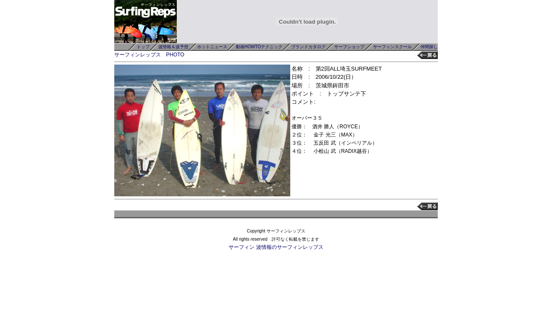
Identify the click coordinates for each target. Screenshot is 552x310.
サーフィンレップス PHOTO (149, 55)
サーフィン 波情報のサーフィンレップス (276, 247)
